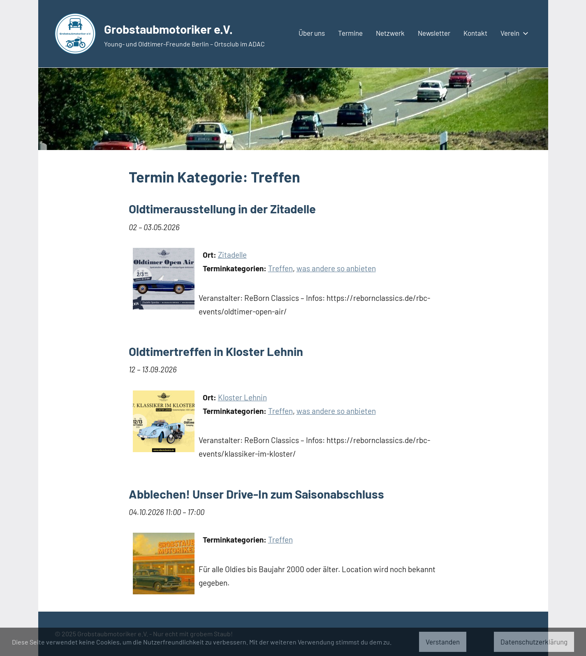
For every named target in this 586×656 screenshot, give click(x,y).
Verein (512, 33)
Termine (350, 33)
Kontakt (475, 33)
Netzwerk (390, 33)
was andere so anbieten (336, 268)
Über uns (312, 33)
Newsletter (434, 33)
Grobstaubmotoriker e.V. (184, 28)
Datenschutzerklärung (533, 642)
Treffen (280, 268)
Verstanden (443, 642)
